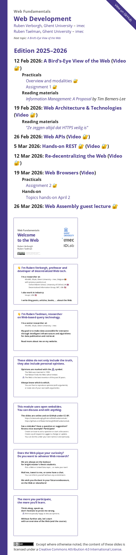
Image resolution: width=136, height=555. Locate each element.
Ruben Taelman (27, 31)
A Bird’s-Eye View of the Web (44, 38)
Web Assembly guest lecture (78, 206)
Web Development (42, 18)
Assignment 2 (38, 185)
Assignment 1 (38, 87)
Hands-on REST (59, 146)
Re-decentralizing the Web (75, 155)
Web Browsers (61, 172)
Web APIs (54, 136)
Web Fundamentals (32, 11)
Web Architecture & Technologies (83, 107)
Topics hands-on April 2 (48, 197)
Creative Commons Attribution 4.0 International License (80, 549)
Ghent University (58, 25)
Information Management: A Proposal (58, 99)
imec (81, 25)
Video (22, 114)
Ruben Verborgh (28, 25)
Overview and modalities (49, 81)
